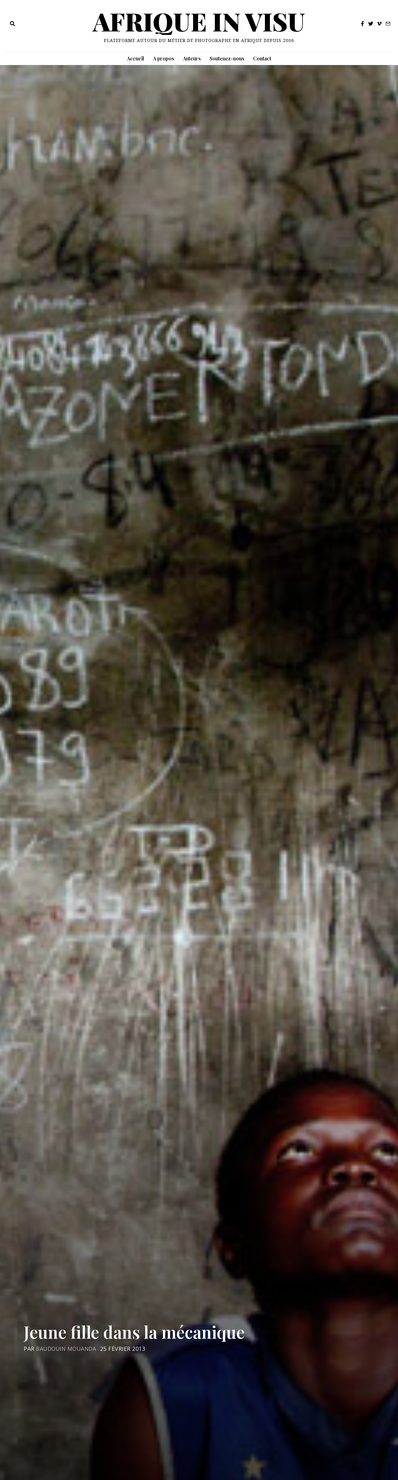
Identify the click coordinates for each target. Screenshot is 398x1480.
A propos (163, 58)
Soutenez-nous (227, 58)
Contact (262, 58)
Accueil (135, 58)
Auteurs (192, 58)
